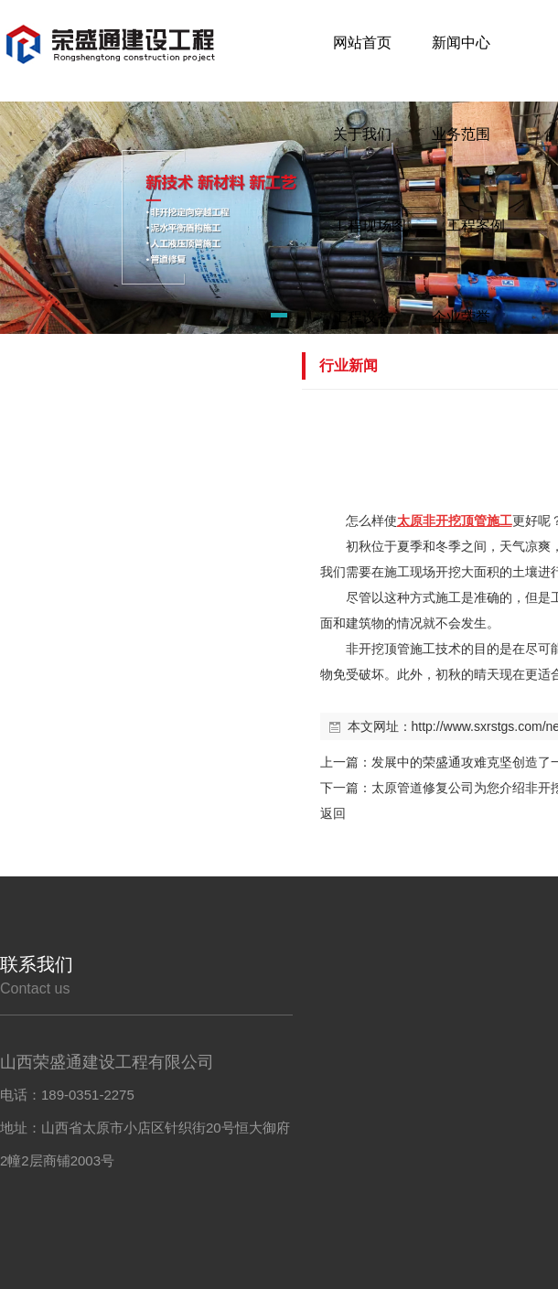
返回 (333, 813)
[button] (255, 318)
